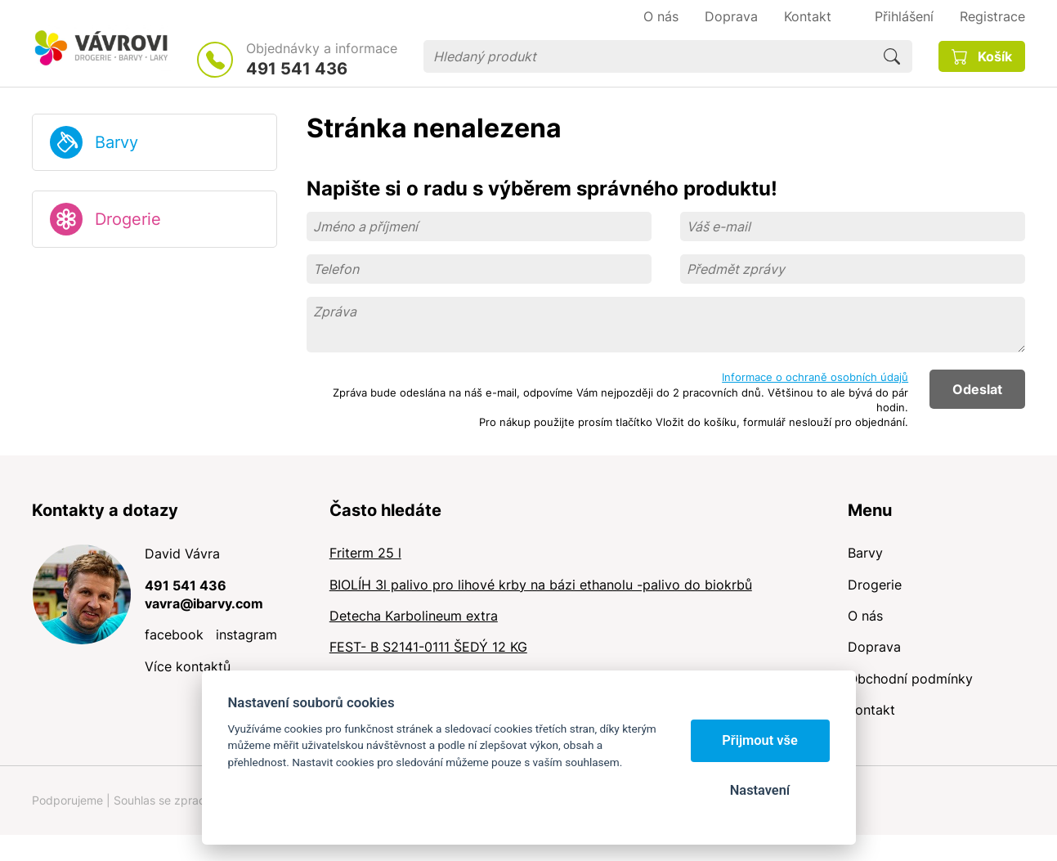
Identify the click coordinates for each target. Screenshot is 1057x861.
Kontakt (871, 710)
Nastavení (760, 790)
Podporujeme (67, 800)
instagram (246, 634)
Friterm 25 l (365, 553)
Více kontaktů (188, 666)
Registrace (992, 16)
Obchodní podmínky (910, 678)
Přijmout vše (760, 740)
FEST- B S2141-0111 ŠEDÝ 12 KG (428, 647)
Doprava (874, 647)
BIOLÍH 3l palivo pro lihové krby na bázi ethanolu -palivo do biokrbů (540, 584)
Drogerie (128, 219)
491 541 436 (296, 68)
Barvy (116, 142)
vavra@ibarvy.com (204, 603)
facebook (174, 634)
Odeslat (977, 389)
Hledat (891, 56)
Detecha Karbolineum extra (413, 616)
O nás (865, 616)
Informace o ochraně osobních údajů (815, 376)
